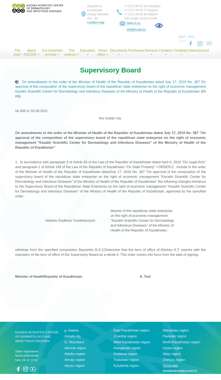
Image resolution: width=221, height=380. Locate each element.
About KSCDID (31, 52)
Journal (203, 50)
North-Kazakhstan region (182, 342)
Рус (191, 36)
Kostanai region (125, 354)
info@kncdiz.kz (136, 29)
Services (151, 52)
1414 (127, 18)
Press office (102, 52)
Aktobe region (75, 354)
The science (71, 52)
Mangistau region (176, 330)
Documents (118, 52)
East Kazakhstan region (131, 330)
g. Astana (71, 330)
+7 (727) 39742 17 (135, 10)
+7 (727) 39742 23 (135, 6)
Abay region (172, 354)
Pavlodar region (175, 336)
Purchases (136, 50)
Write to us (133, 23)
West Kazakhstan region (132, 342)
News (193, 50)
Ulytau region (173, 348)
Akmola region (75, 348)
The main (17, 52)
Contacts (165, 52)
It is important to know (52, 52)
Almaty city (72, 336)
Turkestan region (126, 360)
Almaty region (74, 360)
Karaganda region (127, 348)
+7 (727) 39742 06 (135, 14)
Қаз (182, 36)
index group (193, 376)
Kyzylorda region (126, 366)
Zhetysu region (174, 360)
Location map (95, 22)
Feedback (181, 52)
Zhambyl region (125, 336)
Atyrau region (74, 366)
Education (87, 52)
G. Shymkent (74, 342)
